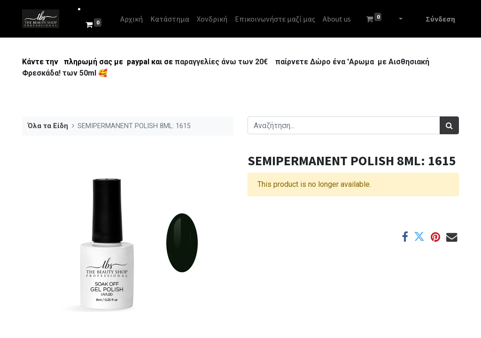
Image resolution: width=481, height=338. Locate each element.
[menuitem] (131, 18)
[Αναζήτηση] (449, 125)
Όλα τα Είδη (48, 126)
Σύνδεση (440, 18)
